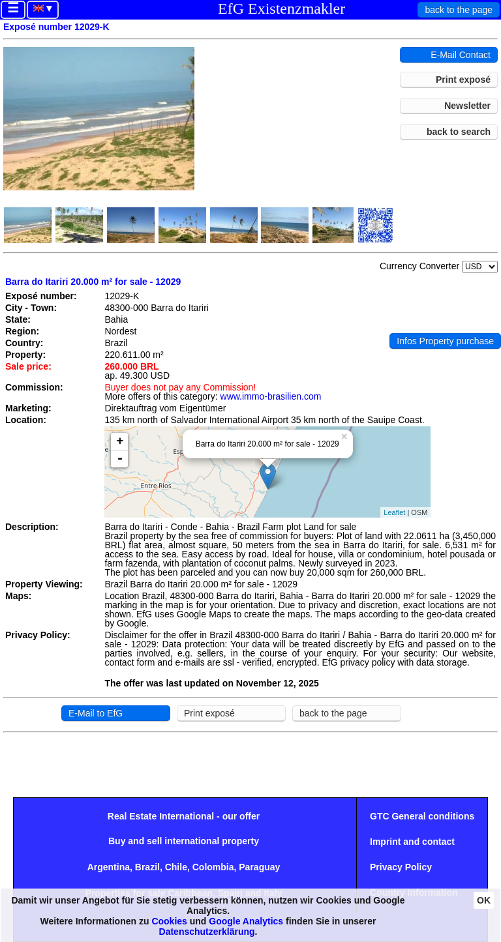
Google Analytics (246, 921)
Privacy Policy (401, 867)
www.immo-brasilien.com (271, 396)
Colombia (213, 867)
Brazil (147, 867)
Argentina (108, 867)
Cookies (169, 921)
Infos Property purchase (445, 341)
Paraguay (259, 867)
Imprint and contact (412, 841)
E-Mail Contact (461, 55)
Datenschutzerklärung (207, 931)
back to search (459, 131)
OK (484, 900)
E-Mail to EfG (95, 713)
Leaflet (394, 512)
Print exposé (463, 79)
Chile (176, 867)
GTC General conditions (422, 816)
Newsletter (467, 105)
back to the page (459, 10)
